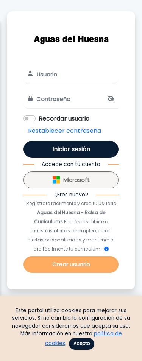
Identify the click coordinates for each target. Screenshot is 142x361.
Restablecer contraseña (64, 130)
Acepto (81, 343)
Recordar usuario (64, 118)
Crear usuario (71, 264)
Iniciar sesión (71, 149)
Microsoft (71, 179)
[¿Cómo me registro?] (106, 249)
